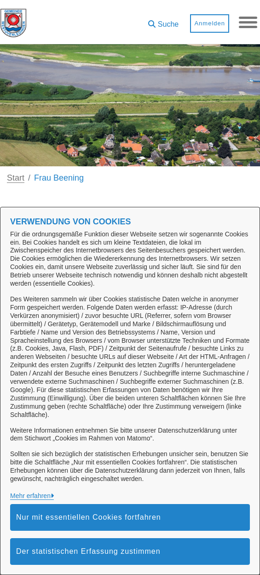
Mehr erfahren (30, 495)
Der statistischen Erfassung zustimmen (88, 551)
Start (15, 177)
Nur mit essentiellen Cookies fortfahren (88, 517)
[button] (163, 21)
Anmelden (209, 23)
